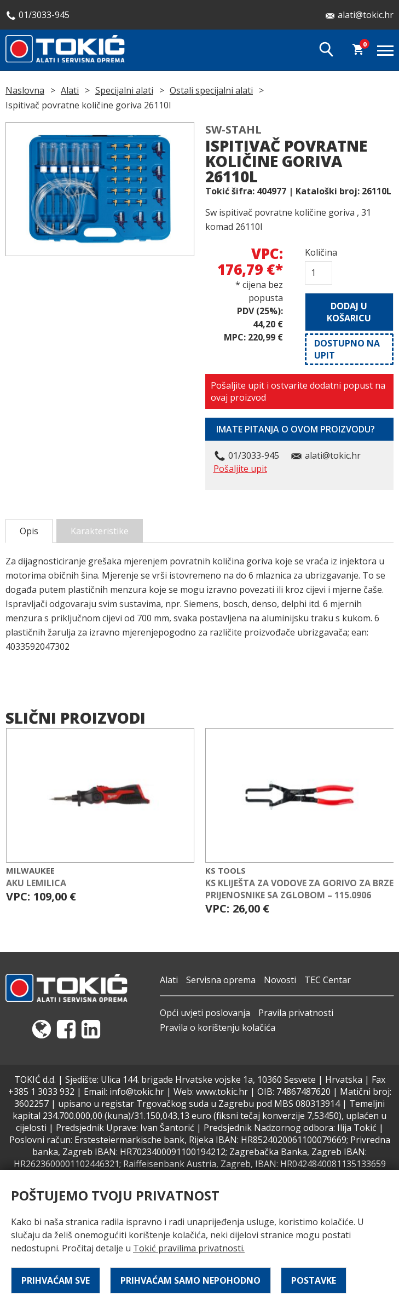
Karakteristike (100, 531)
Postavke (313, 1280)
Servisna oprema (221, 980)
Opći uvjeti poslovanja (205, 1013)
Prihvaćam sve (55, 1280)
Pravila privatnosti (295, 1013)
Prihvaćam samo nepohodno (190, 1280)
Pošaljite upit (240, 469)
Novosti (280, 980)
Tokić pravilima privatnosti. (189, 1248)
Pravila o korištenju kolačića (217, 1027)
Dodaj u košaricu (349, 312)
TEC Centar (327, 980)
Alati (70, 90)
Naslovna (24, 90)
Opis (29, 531)
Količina (318, 252)
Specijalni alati (124, 90)
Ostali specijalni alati (211, 90)
